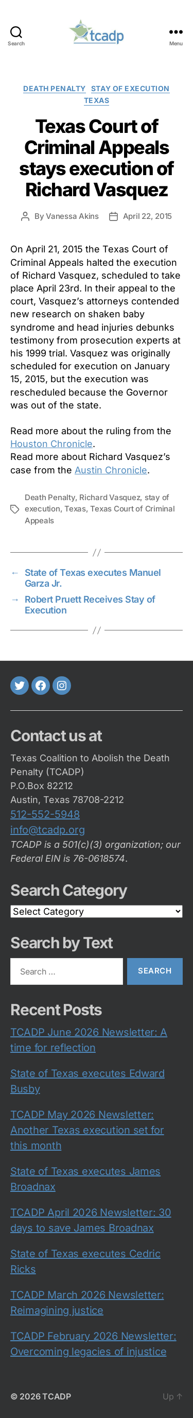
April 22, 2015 (147, 216)
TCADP (56, 1396)
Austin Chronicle (111, 470)
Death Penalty (50, 497)
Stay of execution (130, 88)
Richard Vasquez (109, 497)
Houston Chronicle (51, 443)
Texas (97, 100)
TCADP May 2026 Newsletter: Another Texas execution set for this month (87, 1130)
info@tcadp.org (47, 830)
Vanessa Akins (72, 216)
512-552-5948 (45, 814)
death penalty (54, 88)
